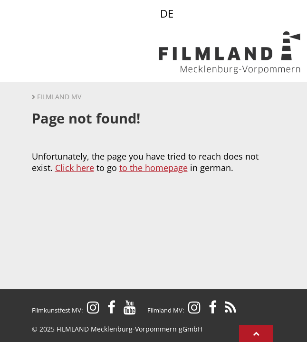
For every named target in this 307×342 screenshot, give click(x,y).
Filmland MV (59, 96)
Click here (74, 167)
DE (166, 13)
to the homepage (153, 167)
